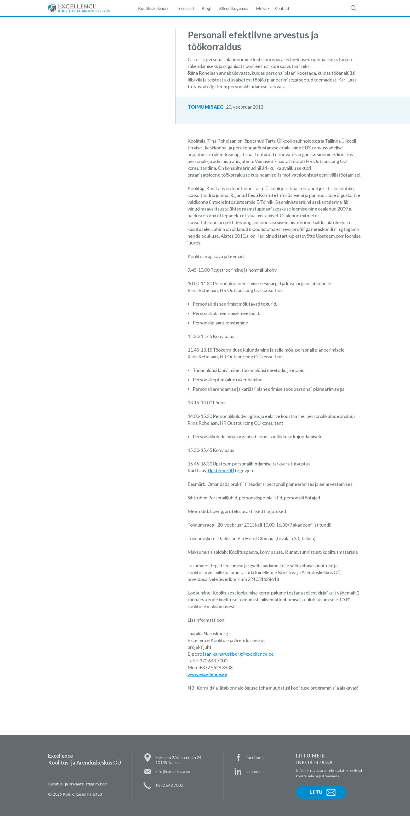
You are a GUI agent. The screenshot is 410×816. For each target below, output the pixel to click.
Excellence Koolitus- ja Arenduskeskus (79, 8)
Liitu (316, 792)
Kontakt (282, 8)
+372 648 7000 (169, 785)
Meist (261, 8)
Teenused (185, 8)
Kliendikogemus (233, 8)
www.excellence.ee (207, 674)
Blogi (206, 8)
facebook (255, 757)
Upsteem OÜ (221, 470)
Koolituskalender (153, 8)
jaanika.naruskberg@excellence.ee (238, 654)
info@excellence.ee (172, 771)
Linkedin (253, 771)
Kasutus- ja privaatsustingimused (77, 783)
